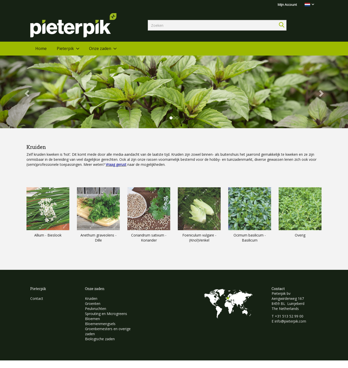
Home (41, 48)
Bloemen (92, 318)
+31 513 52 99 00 (289, 316)
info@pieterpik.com (290, 321)
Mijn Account (287, 4)
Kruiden (91, 298)
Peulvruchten (95, 308)
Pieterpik (65, 48)
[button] (26, 92)
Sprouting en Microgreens (106, 313)
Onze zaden (100, 48)
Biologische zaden (100, 338)
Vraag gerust (116, 164)
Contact (36, 298)
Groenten (92, 303)
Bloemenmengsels (100, 323)
